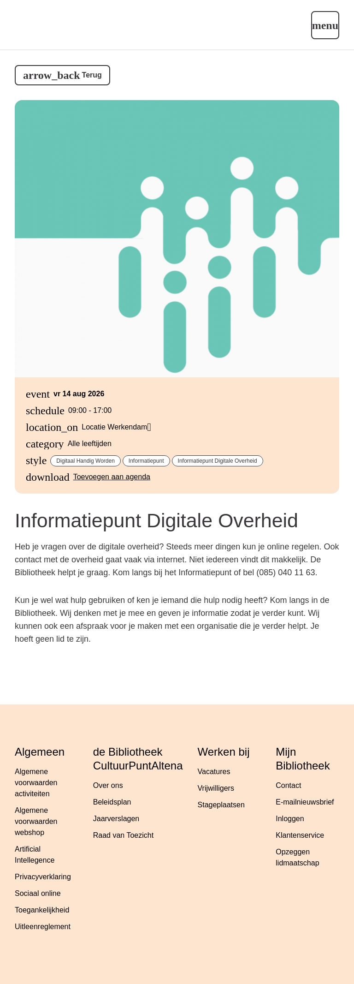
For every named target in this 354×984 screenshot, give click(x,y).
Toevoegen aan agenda (111, 477)
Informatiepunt (146, 461)
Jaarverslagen (116, 819)
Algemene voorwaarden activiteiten (36, 783)
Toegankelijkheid (42, 910)
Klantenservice (300, 835)
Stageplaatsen (221, 805)
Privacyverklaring (43, 877)
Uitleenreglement (43, 926)
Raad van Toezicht (123, 835)
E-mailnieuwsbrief (305, 802)
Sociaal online (38, 893)
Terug (92, 75)
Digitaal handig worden (85, 461)
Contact (288, 785)
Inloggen (290, 819)
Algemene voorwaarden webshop (36, 821)
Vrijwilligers (216, 788)
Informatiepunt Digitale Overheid (217, 461)
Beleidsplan (112, 802)
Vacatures (214, 771)
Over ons (108, 785)
